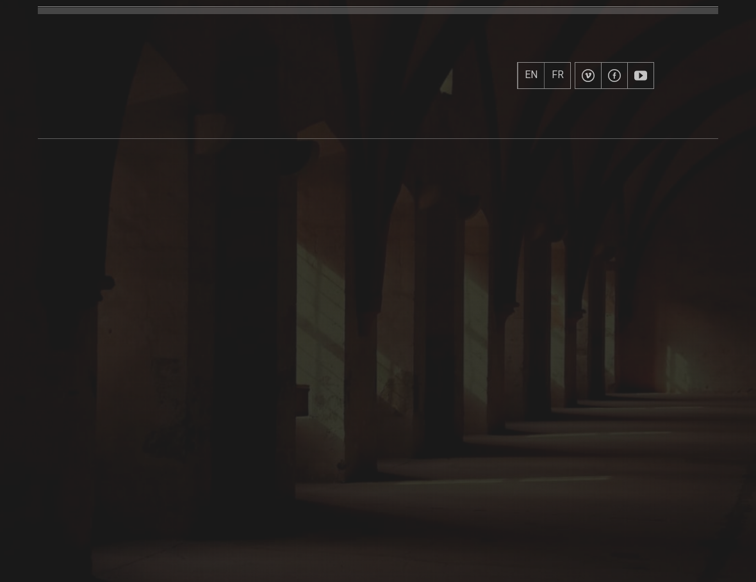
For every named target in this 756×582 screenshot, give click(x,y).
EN (531, 75)
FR (558, 75)
